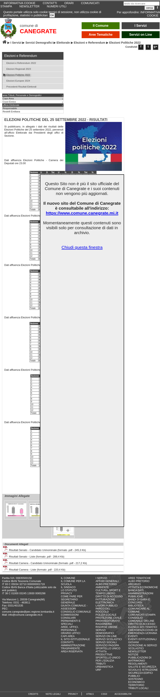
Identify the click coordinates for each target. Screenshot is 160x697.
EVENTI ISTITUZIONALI (142, 639)
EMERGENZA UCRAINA (142, 633)
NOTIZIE (133, 654)
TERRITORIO (136, 685)
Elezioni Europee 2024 (16, 80)
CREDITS (33, 694)
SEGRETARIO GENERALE (69, 601)
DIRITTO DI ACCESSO (109, 596)
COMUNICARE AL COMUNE (139, 610)
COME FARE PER (71, 596)
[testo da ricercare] (141, 3)
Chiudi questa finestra (81, 247)
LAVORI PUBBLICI (107, 605)
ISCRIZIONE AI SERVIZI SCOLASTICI (142, 647)
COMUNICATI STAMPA (142, 614)
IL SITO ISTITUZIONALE (75, 639)
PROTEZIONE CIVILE (108, 617)
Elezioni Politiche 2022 (16, 74)
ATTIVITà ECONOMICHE (143, 587)
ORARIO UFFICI (70, 633)
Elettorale (63, 42)
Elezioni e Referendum (89, 42)
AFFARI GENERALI (107, 581)
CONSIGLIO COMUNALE (76, 611)
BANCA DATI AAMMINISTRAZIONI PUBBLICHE (140, 593)
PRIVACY (66, 593)
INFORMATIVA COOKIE (150, 14)
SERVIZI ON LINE (106, 636)
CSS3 (104, 694)
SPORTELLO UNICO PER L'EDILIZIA (108, 659)
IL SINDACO (68, 587)
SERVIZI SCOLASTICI (109, 639)
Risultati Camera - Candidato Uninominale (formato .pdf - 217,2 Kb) (45, 562)
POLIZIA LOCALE (106, 614)
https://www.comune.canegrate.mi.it (82, 213)
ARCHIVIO (134, 584)
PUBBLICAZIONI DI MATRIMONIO (139, 659)
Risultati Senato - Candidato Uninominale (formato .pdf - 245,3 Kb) (44, 549)
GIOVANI (133, 642)
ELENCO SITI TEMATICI (142, 626)
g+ (155, 46)
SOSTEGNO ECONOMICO (136, 680)
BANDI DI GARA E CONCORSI (139, 601)
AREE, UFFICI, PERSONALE (70, 628)
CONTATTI (67, 642)
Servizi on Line (140, 34)
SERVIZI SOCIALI (106, 642)
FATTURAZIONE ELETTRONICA (105, 601)
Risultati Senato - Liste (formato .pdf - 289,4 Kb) (33, 555)
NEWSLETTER (29, 6)
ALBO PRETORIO (106, 584)
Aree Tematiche (101, 34)
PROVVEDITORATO (108, 620)
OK (52, 15)
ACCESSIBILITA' (123, 694)
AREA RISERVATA (72, 651)
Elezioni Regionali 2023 (17, 68)
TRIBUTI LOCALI (138, 688)
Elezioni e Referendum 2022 (19, 62)
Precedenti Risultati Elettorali (19, 86)
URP (98, 669)
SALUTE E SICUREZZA (142, 666)
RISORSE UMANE (106, 626)
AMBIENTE (102, 587)
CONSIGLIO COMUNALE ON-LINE (141, 619)
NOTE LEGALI (53, 694)
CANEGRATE (38, 31)
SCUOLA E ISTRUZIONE (143, 669)
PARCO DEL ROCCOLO (103, 610)
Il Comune (101, 25)
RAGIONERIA (104, 623)
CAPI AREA (68, 636)
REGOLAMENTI (137, 663)
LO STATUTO (69, 590)
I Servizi (140, 25)
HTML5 (90, 694)
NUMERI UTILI (56, 6)
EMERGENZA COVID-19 (142, 630)
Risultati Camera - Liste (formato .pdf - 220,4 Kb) (34, 568)
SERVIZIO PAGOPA (107, 645)
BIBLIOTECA (135, 605)
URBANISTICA (104, 666)
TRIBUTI (101, 663)
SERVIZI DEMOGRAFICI (105, 631)
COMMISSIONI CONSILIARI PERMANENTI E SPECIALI (70, 619)
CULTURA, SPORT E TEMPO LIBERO (108, 592)
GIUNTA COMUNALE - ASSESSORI (74, 607)
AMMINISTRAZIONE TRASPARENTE (73, 647)
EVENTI (133, 636)
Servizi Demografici (39, 42)
